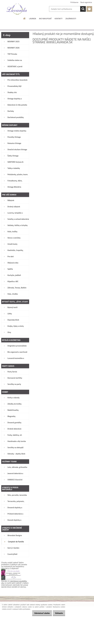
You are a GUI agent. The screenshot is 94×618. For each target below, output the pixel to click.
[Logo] (17, 9)
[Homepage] (24, 18)
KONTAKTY (58, 18)
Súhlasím (58, 613)
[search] (83, 9)
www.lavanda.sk (59, 42)
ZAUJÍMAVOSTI (70, 18)
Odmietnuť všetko (39, 613)
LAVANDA (32, 18)
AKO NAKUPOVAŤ (45, 18)
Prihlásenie (74, 2)
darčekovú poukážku (18, 580)
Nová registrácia (86, 2)
